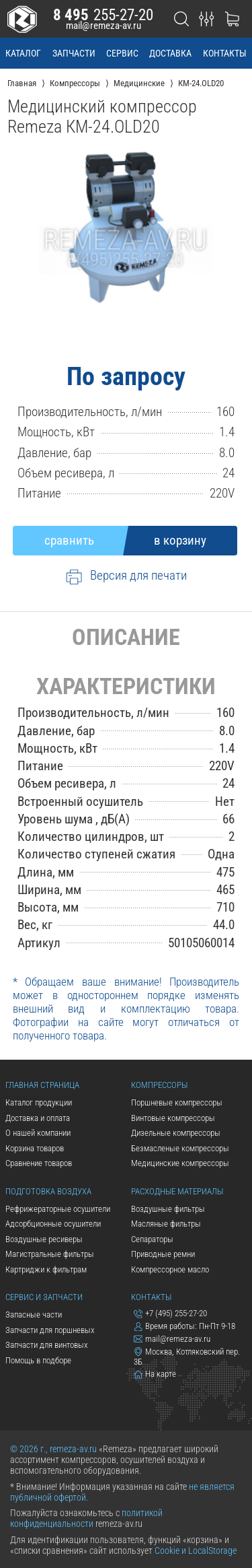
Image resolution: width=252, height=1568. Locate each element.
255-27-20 (103, 15)
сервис (122, 53)
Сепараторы (152, 1239)
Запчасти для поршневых (50, 1330)
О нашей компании (38, 1133)
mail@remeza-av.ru (103, 26)
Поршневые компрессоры (176, 1102)
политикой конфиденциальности (86, 1518)
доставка (170, 53)
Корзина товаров (34, 1148)
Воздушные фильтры (168, 1209)
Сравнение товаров (38, 1163)
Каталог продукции (38, 1102)
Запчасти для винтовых (46, 1345)
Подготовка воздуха (48, 1191)
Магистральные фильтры (49, 1254)
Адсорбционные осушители (53, 1224)
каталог (23, 53)
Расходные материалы (177, 1191)
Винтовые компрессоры (173, 1118)
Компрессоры (159, 1085)
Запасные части (33, 1314)
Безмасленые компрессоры (180, 1148)
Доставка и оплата (37, 1118)
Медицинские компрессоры (180, 1163)
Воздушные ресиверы (44, 1239)
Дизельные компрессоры (175, 1133)
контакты (225, 53)
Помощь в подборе (38, 1360)
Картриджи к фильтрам (46, 1269)
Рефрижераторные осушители (57, 1209)
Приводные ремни (163, 1254)
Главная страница (42, 1085)
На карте (155, 1374)
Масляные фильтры (166, 1224)
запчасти (73, 53)
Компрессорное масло (170, 1269)
